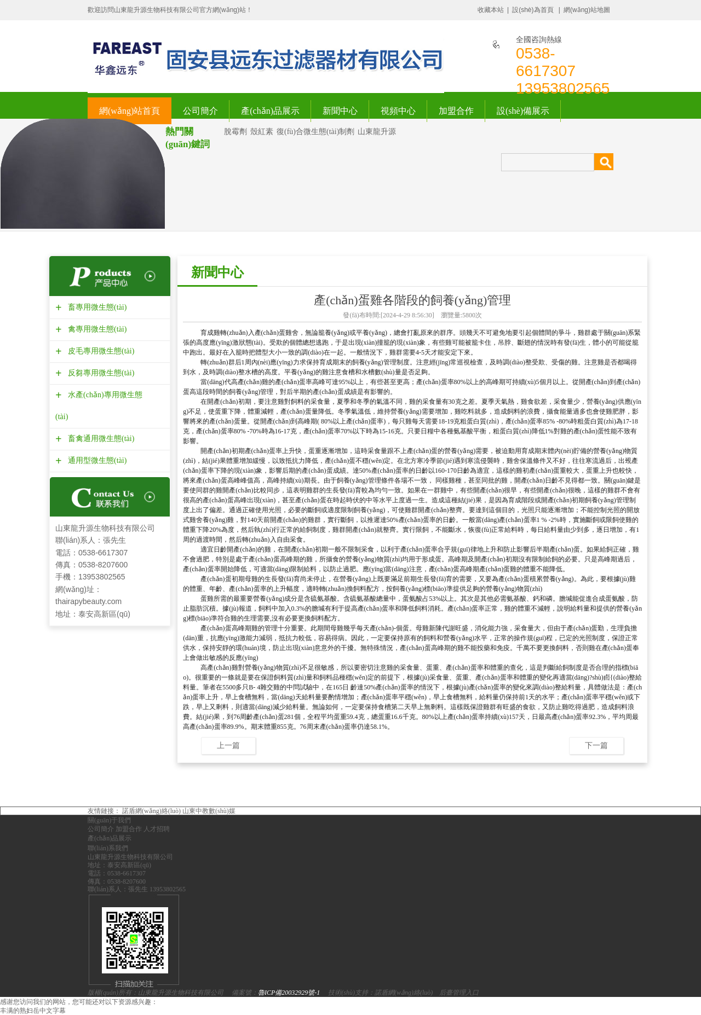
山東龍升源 (377, 131)
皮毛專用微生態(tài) (99, 351)
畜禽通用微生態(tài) (99, 438)
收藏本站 (491, 10)
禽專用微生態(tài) (96, 329)
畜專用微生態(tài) (96, 307)
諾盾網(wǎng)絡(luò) (151, 811)
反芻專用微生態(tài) (99, 373)
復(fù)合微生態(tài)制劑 (315, 131)
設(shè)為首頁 (532, 10)
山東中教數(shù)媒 (208, 811)
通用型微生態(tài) (96, 460)
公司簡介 (200, 110)
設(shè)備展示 (523, 110)
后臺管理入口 (459, 992)
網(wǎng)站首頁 (129, 110)
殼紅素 (261, 131)
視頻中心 (398, 110)
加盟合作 (456, 110)
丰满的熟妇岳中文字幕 (33, 1010)
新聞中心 (340, 110)
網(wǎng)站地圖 (587, 10)
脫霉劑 (235, 131)
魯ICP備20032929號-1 (289, 992)
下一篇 (596, 745)
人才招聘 (156, 829)
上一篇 (228, 745)
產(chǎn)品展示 (270, 110)
